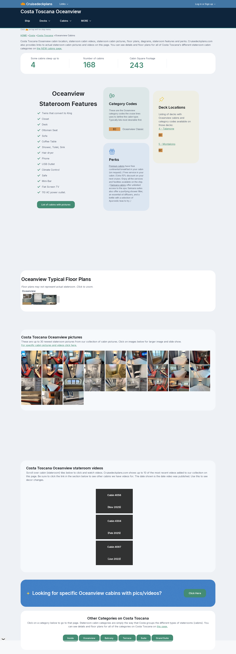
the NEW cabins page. (49, 48)
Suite (143, 638)
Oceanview (89, 638)
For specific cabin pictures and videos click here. (49, 345)
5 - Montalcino (167, 144)
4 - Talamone (166, 128)
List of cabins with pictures (55, 204)
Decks (43, 20)
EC (114, 129)
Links (62, 3)
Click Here (195, 593)
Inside (70, 638)
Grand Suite (162, 638)
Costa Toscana (45, 35)
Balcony (109, 638)
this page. (162, 626)
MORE (84, 20)
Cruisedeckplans (38, 4)
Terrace (127, 638)
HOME (23, 35)
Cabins (64, 20)
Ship (27, 20)
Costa (32, 35)
